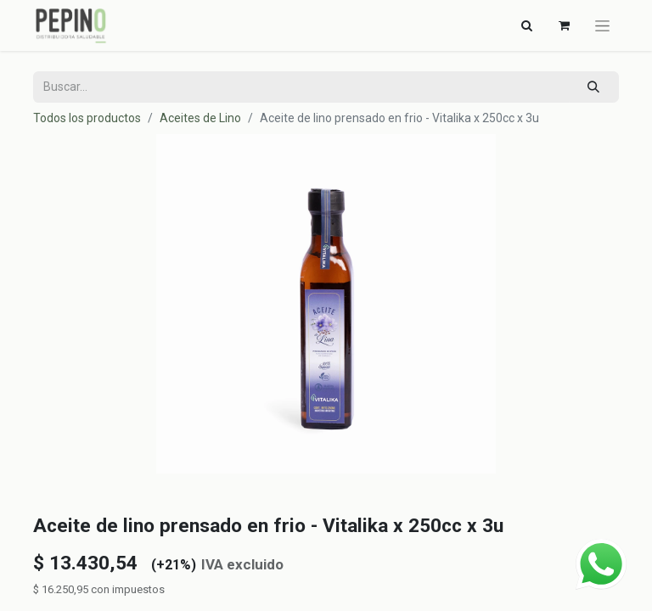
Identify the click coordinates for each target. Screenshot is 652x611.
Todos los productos (87, 118)
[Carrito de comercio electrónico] (563, 25)
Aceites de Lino (200, 118)
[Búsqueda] (594, 87)
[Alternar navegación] (526, 25)
